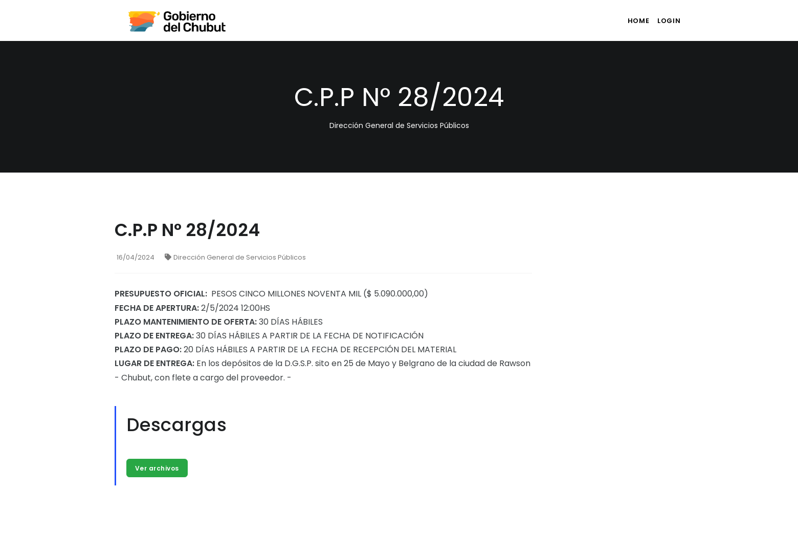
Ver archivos (158, 468)
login (667, 20)
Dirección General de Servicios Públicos (235, 257)
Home (630, 20)
